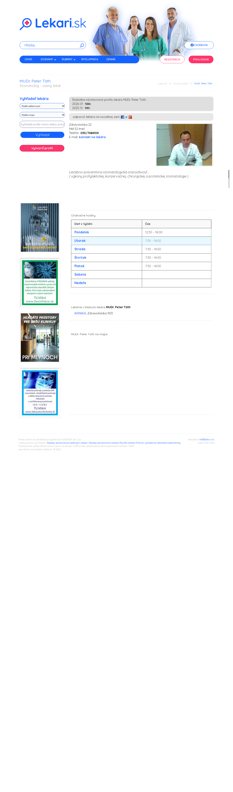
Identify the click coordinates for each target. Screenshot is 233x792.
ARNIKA (80, 313)
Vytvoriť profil (42, 148)
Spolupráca (89, 59)
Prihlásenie (201, 59)
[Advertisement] (42, 178)
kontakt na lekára (92, 137)
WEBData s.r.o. (206, 439)
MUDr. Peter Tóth (203, 83)
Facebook (199, 45)
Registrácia (172, 59)
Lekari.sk (162, 83)
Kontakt (30, 66)
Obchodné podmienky (169, 442)
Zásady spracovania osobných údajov (67, 442)
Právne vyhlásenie (146, 442)
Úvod (28, 59)
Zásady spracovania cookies (103, 442)
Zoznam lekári (180, 83)
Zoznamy (48, 59)
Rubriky (69, 59)
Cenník (110, 59)
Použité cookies (127, 442)
